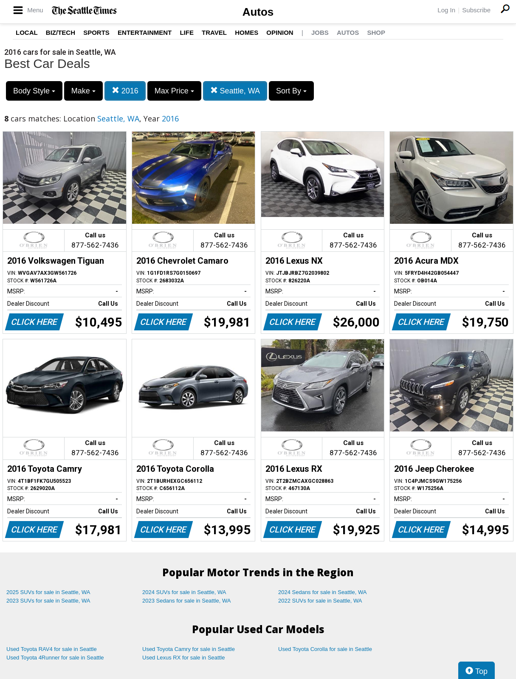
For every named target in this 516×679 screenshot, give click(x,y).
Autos (258, 12)
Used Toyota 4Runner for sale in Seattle (55, 657)
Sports (96, 32)
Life (187, 32)
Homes (246, 32)
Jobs (320, 32)
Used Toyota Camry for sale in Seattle (188, 649)
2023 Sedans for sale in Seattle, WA (186, 600)
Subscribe (476, 10)
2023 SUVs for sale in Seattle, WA (48, 600)
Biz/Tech (60, 32)
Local (27, 32)
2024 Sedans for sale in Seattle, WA (322, 592)
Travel (214, 32)
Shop (376, 32)
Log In (446, 10)
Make (83, 91)
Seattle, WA (235, 90)
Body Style (34, 91)
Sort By (291, 91)
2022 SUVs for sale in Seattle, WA (320, 600)
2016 (125, 90)
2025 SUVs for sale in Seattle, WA (48, 592)
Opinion (279, 32)
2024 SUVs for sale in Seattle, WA (184, 592)
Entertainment (145, 32)
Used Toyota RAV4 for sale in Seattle (51, 649)
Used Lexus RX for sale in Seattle (183, 657)
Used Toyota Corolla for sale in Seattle (325, 649)
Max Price (174, 91)
